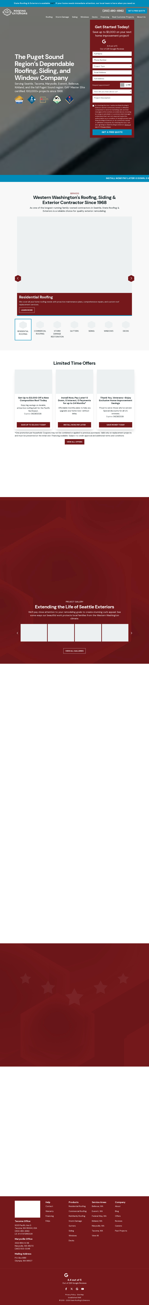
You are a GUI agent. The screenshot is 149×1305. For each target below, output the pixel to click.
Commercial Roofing (78, 1211)
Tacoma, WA (97, 1231)
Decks (71, 1240)
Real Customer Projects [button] (123, 17)
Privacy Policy (106, 127)
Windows (73, 1235)
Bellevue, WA (97, 1206)
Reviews (118, 1221)
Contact (49, 1206)
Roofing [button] (49, 17)
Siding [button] (74, 17)
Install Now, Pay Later (74, 425)
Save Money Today (116, 425)
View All (95, 1235)
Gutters (72, 1226)
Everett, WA (97, 1211)
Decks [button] (95, 17)
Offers (118, 1216)
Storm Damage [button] (62, 17)
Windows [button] (85, 17)
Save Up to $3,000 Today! (33, 425)
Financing (50, 1216)
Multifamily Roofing (77, 1216)
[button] (18, 278)
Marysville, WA (98, 1226)
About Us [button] (141, 17)
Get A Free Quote (136, 11)
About (117, 1206)
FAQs (48, 1221)
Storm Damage (75, 1221)
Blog (117, 1211)
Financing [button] (105, 17)
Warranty (50, 1211)
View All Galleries (74, 651)
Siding (71, 1231)
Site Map (80, 1295)
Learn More (27, 310)
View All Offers (74, 442)
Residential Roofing (77, 1206)
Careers (118, 1226)
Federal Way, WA (99, 1216)
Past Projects (121, 1231)
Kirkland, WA (97, 1221)
